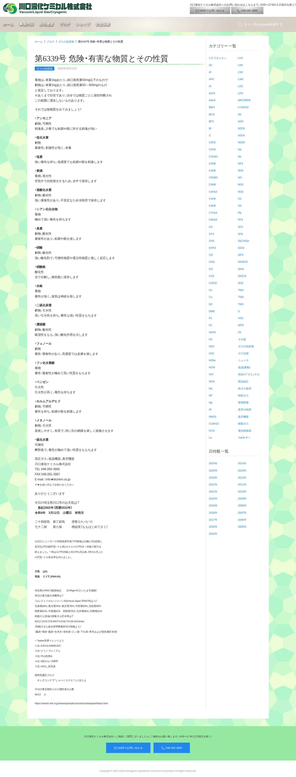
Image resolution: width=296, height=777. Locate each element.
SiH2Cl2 (243, 262)
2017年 (213, 519)
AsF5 (212, 93)
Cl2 (211, 255)
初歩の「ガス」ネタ (249, 374)
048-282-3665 (247, 11)
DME (212, 311)
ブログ (64, 24)
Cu (210, 297)
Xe (239, 332)
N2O (241, 121)
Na (239, 149)
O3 (240, 205)
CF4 (211, 234)
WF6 (241, 325)
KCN (212, 430)
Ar (210, 86)
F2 (210, 318)
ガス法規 (243, 353)
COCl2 (213, 283)
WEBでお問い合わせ (210, 11)
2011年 (242, 484)
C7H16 (213, 212)
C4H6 (212, 198)
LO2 (240, 86)
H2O (211, 346)
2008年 (242, 505)
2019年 (213, 505)
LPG (240, 93)
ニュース (243, 360)
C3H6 (212, 170)
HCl (211, 374)
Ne (239, 156)
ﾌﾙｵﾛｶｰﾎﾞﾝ (244, 437)
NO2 (241, 184)
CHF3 (212, 248)
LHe (240, 65)
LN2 (240, 72)
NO (240, 177)
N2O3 (241, 128)
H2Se (212, 360)
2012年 (242, 477)
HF (211, 395)
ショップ (83, 24)
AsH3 (212, 100)
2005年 (242, 526)
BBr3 (212, 107)
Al (210, 72)
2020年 (213, 498)
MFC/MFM (244, 100)
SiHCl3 (242, 276)
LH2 (240, 58)
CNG (212, 262)
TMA (241, 290)
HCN (212, 381)
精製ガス (243, 423)
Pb (239, 212)
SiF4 (241, 255)
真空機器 (243, 416)
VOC (241, 318)
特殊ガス (243, 395)
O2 (240, 198)
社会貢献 (103, 24)
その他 (242, 339)
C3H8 (212, 184)
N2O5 (241, 142)
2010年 (242, 491)
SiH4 (241, 269)
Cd (210, 227)
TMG (241, 297)
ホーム (8, 24)
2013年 (242, 470)
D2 (210, 304)
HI (210, 409)
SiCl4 (241, 248)
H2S (211, 353)
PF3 (240, 219)
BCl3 (212, 114)
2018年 (213, 512)
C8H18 (213, 219)
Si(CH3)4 (243, 241)
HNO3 (212, 416)
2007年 (242, 512)
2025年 (213, 463)
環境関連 (243, 402)
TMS (241, 304)
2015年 (213, 533)
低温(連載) (244, 367)
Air (210, 65)
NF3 (240, 163)
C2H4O (213, 156)
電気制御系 (244, 430)
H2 (210, 339)
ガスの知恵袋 (66, 41)
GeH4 (212, 332)
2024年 (213, 470)
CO (211, 269)
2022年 (213, 484)
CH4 (211, 241)
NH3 (240, 170)
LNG (241, 79)
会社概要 (46, 24)
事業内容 (26, 24)
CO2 (211, 276)
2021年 (213, 491)
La (210, 437)
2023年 (213, 477)
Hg (210, 402)
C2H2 (212, 142)
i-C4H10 (214, 423)
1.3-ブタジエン (218, 58)
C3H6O (213, 177)
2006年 (242, 519)
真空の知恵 (244, 409)
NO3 (241, 191)
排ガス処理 (244, 388)
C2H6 (212, 163)
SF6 (240, 234)
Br (210, 128)
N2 (239, 114)
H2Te (212, 367)
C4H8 (212, 205)
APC (211, 79)
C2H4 (212, 149)
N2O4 (241, 135)
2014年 (242, 463)
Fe (210, 325)
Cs (210, 290)
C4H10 (213, 191)
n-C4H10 (243, 107)
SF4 (240, 227)
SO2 (240, 283)
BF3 (211, 121)
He (210, 388)
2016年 (213, 526)
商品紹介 (243, 381)
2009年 (242, 498)
